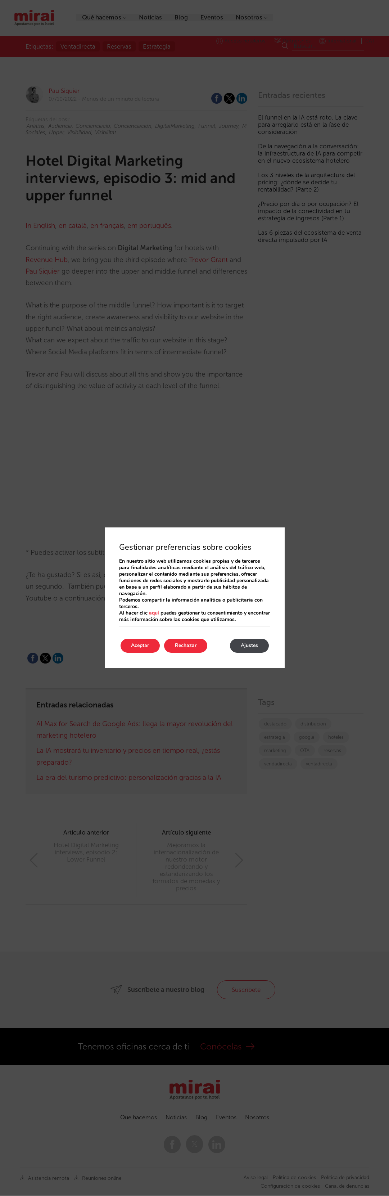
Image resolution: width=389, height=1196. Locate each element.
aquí (154, 613)
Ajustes (249, 645)
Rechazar (186, 645)
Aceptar (140, 645)
